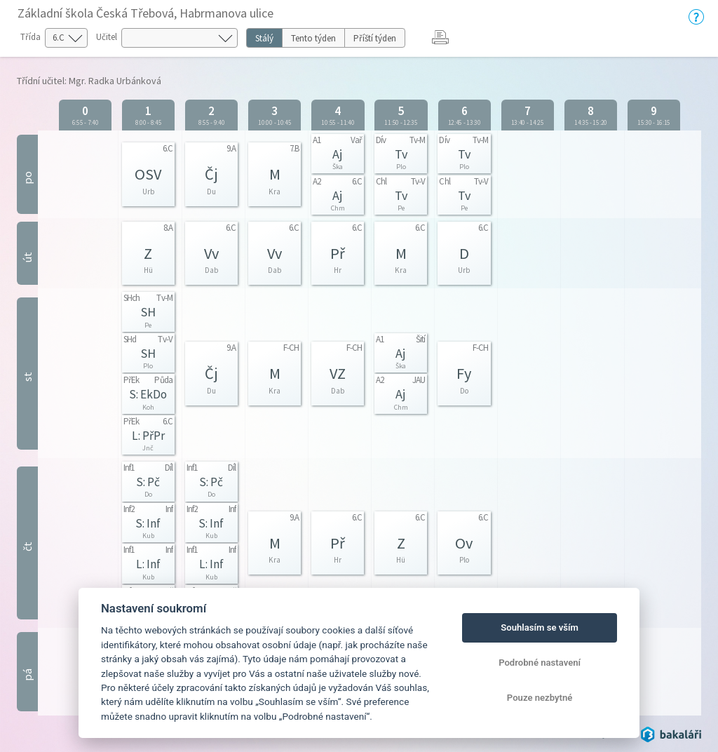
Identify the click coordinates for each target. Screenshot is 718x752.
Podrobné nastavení (540, 662)
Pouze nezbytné (540, 697)
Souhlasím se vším (539, 627)
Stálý (264, 38)
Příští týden (374, 38)
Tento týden (313, 38)
